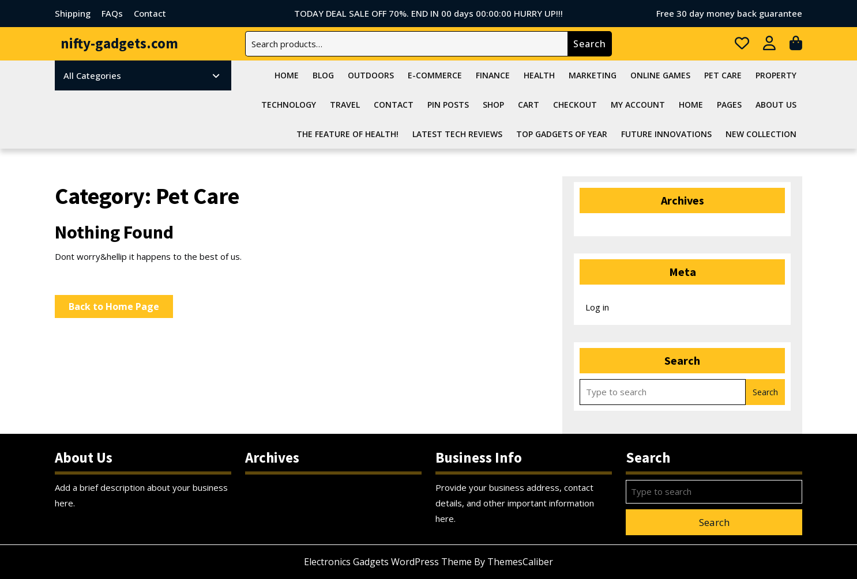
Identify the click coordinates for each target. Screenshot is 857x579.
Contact (150, 13)
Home (287, 75)
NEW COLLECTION (761, 133)
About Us (775, 104)
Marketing (593, 75)
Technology (288, 104)
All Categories (141, 75)
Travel (345, 104)
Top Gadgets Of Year (561, 133)
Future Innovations (666, 133)
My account (638, 104)
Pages (729, 104)
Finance (493, 75)
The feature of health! (347, 133)
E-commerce (435, 75)
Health (539, 75)
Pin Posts (448, 104)
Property (775, 75)
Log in (597, 307)
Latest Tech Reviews (457, 133)
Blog (323, 75)
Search (589, 43)
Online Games (660, 75)
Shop (493, 104)
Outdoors (371, 75)
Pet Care (723, 75)
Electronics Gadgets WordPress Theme (388, 561)
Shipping (73, 13)
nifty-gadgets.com (119, 43)
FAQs (112, 13)
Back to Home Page (121, 308)
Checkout (575, 104)
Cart (528, 104)
